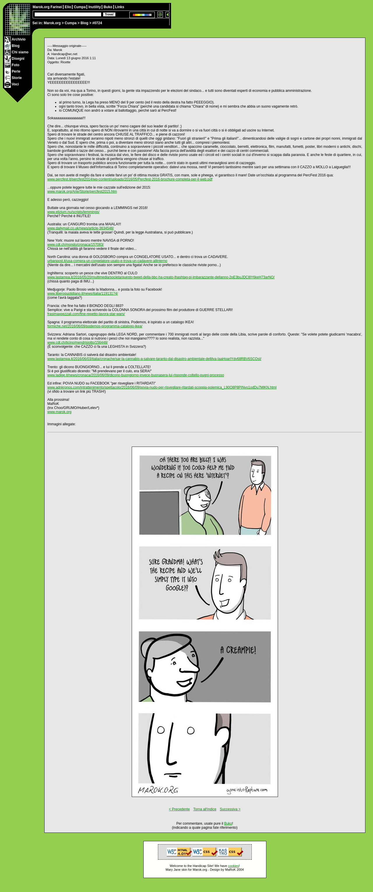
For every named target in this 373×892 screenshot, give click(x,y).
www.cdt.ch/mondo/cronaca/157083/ (75, 245)
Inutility (95, 7)
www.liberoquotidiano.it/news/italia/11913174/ (82, 294)
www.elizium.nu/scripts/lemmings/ (73, 212)
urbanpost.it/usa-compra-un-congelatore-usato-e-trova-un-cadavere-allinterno (107, 261)
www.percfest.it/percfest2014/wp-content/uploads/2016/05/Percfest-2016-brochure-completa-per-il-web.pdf (129, 179)
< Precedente (179, 809)
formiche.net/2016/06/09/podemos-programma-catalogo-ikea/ (94, 326)
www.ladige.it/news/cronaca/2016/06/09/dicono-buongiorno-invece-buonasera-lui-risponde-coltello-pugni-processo (135, 375)
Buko (108, 7)
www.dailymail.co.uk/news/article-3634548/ (80, 228)
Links (119, 7)
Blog (84, 23)
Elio (68, 7)
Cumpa (71, 23)
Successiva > (230, 809)
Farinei (56, 7)
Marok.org (52, 23)
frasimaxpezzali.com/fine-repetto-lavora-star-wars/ (86, 314)
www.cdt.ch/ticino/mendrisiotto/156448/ (77, 342)
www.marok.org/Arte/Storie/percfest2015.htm (82, 191)
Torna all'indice (204, 809)
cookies (233, 866)
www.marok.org (59, 412)
